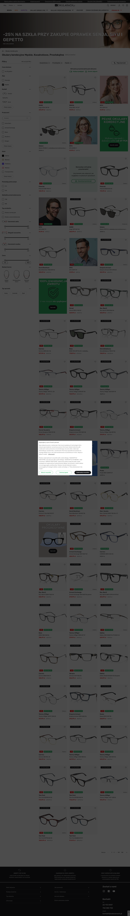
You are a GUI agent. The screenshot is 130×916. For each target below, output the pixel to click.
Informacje (51, 454)
